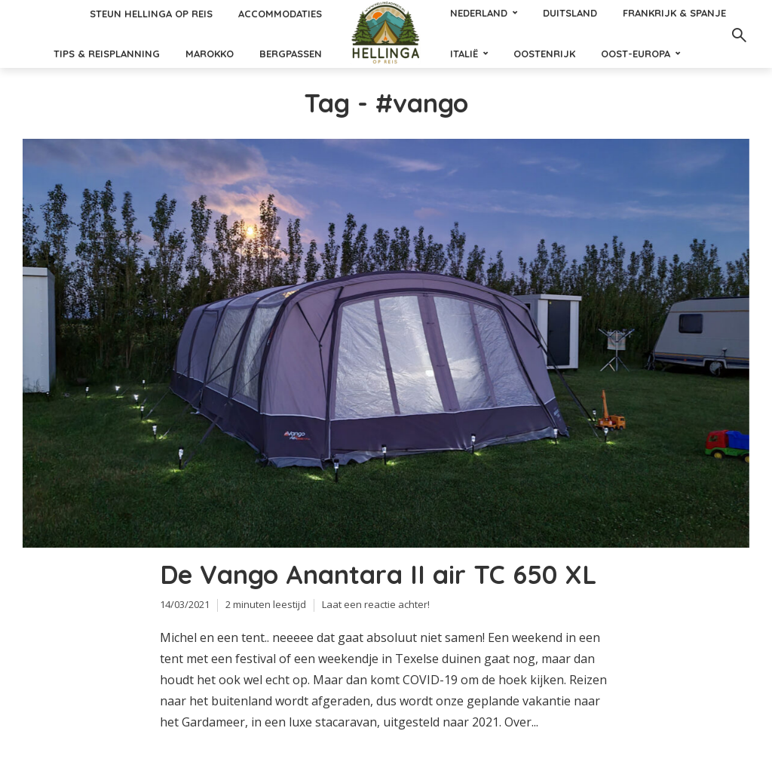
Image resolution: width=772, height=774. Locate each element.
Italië (464, 54)
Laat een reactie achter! (376, 604)
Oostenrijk (544, 54)
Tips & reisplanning (107, 54)
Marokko (209, 54)
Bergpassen (290, 54)
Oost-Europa (635, 54)
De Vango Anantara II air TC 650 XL (378, 575)
